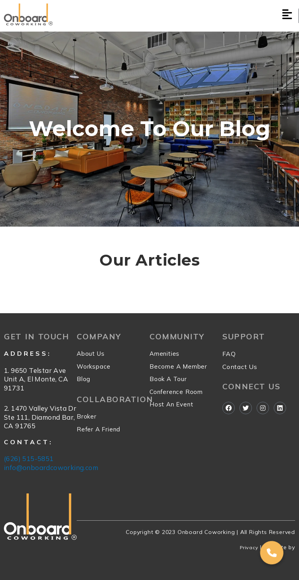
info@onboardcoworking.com (51, 467)
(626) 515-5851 (29, 458)
